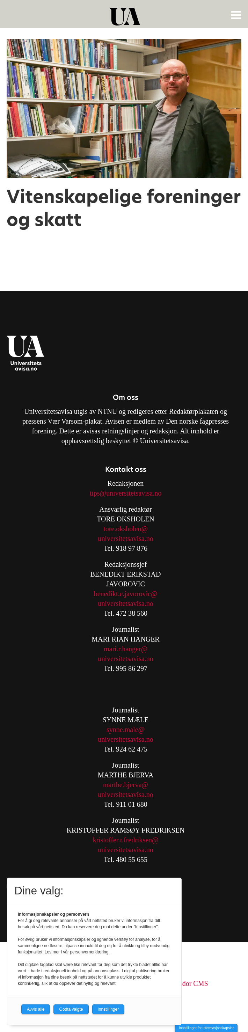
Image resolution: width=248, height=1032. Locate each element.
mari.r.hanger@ (125, 649)
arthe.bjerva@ (128, 785)
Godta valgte (71, 1009)
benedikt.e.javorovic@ (126, 594)
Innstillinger (108, 1009)
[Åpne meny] (236, 15)
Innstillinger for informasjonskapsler (206, 1028)
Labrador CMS (187, 983)
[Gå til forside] (125, 16)
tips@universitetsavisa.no (126, 493)
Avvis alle (35, 1009)
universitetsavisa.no (125, 538)
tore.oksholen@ (125, 529)
